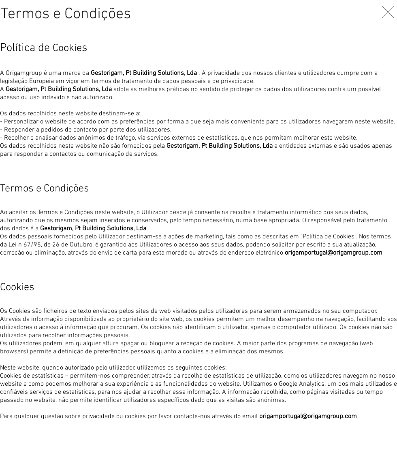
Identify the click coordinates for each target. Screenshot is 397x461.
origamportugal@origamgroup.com (333, 253)
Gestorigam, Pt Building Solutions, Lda (144, 73)
